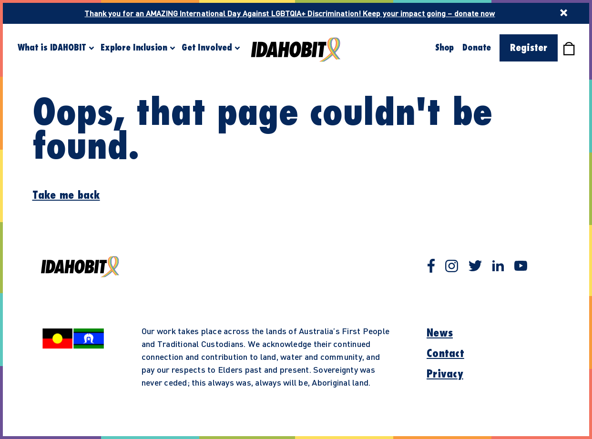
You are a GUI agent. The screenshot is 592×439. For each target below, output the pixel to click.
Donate (476, 47)
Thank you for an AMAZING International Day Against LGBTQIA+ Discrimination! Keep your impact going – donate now (289, 13)
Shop (444, 47)
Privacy (445, 374)
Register (528, 47)
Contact (445, 353)
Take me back (66, 195)
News (440, 333)
